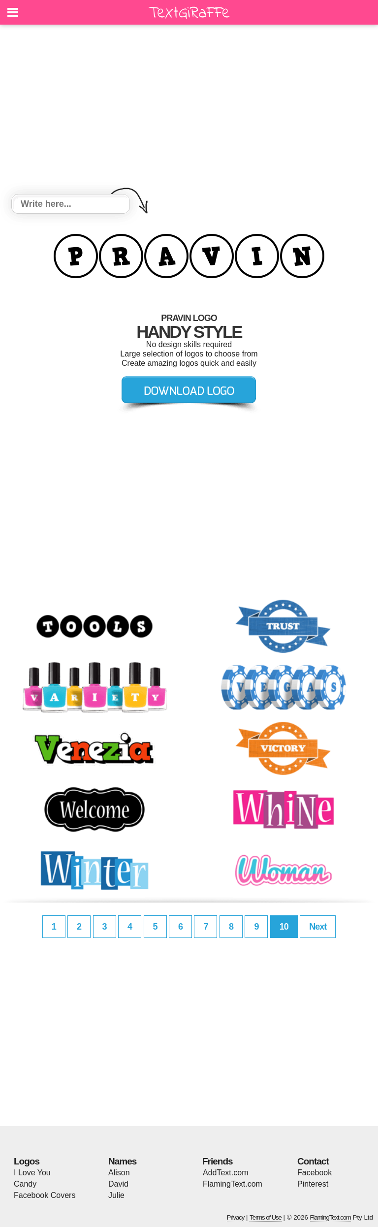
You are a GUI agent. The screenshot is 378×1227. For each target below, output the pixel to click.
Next (317, 927)
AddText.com (225, 1172)
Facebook (314, 1172)
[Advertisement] (189, 111)
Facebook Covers (44, 1195)
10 (284, 927)
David (118, 1184)
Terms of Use (266, 1217)
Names (122, 1161)
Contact (313, 1161)
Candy (25, 1184)
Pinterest (312, 1184)
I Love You (32, 1172)
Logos (26, 1161)
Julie (116, 1195)
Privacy (236, 1217)
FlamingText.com (232, 1184)
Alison (119, 1172)
